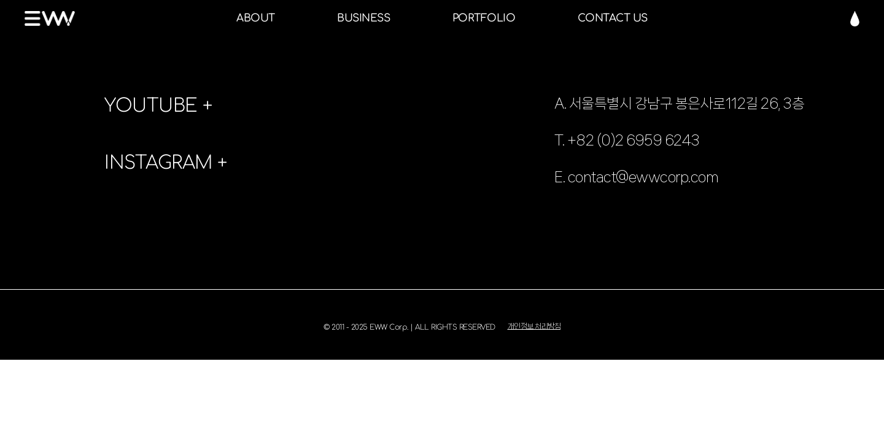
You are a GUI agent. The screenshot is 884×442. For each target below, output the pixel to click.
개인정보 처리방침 (534, 326)
